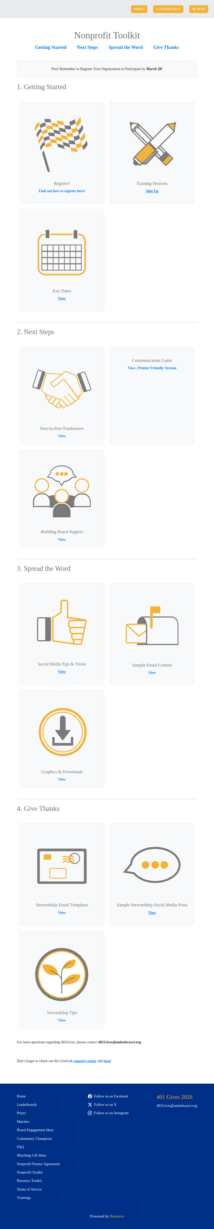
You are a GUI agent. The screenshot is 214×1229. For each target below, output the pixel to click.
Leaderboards (168, 8)
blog (106, 1061)
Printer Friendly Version (157, 368)
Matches (23, 1122)
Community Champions (34, 1139)
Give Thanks (166, 47)
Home (21, 1096)
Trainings (24, 1198)
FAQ (20, 1147)
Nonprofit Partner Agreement (38, 1164)
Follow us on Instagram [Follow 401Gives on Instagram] (108, 1113)
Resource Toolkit (29, 1181)
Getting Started (50, 47)
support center (85, 1061)
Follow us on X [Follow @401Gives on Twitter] (102, 1105)
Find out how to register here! (62, 191)
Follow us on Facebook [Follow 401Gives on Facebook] (108, 1096)
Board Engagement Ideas (35, 1130)
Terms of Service (29, 1189)
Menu (198, 9)
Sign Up (152, 191)
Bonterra (117, 1216)
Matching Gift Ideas (32, 1155)
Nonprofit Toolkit (30, 1172)
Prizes (139, 8)
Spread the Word (125, 47)
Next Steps (87, 47)
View (62, 298)
